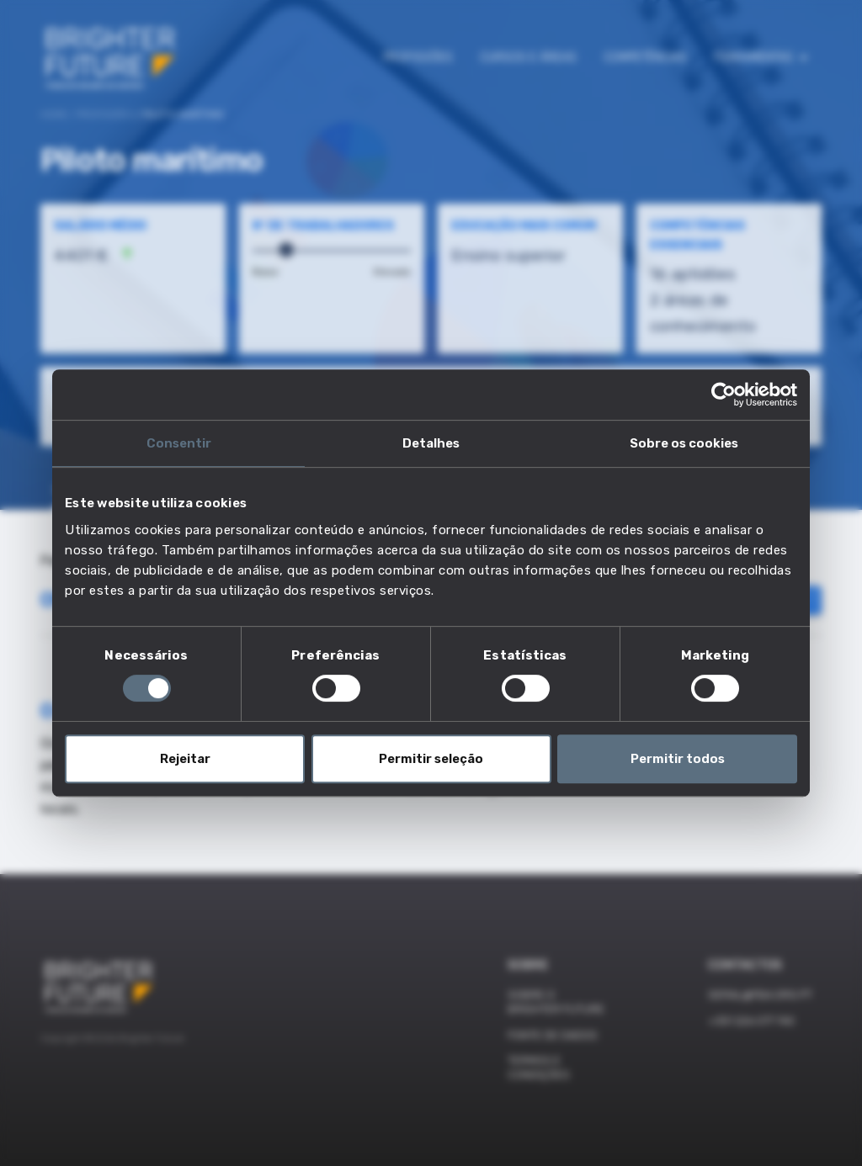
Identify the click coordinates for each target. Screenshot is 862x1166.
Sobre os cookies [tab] (684, 443)
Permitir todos (678, 758)
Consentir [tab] (178, 443)
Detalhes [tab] (431, 443)
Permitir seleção (431, 758)
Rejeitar (185, 758)
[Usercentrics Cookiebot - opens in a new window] (723, 394)
